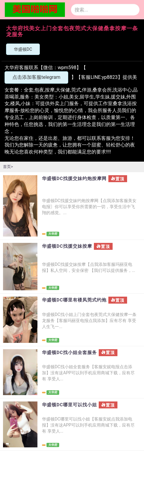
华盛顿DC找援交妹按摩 (67, 246)
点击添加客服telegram (36, 77)
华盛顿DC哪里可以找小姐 (69, 405)
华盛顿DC (23, 49)
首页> (8, 166)
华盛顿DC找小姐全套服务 (69, 352)
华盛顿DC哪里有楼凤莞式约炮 (74, 300)
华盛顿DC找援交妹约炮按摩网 (74, 178)
